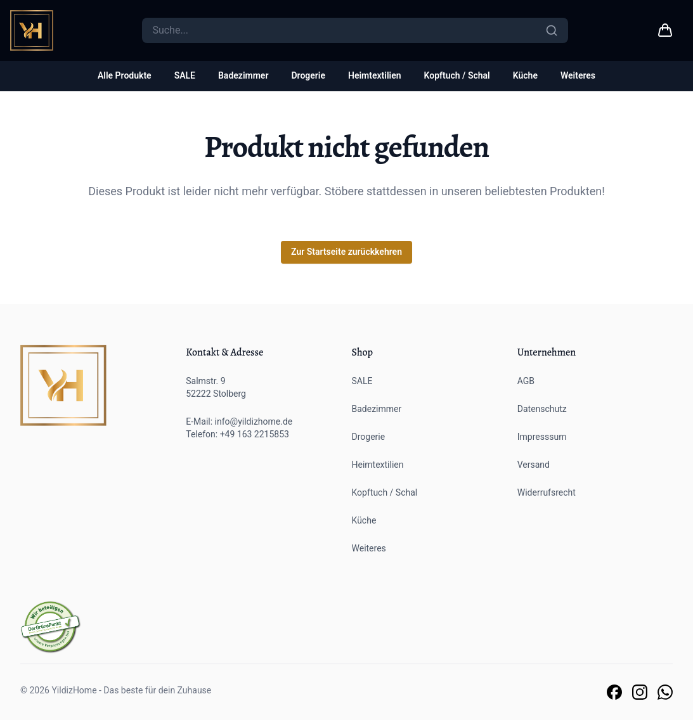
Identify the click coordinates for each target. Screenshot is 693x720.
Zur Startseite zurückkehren (346, 252)
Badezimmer (243, 75)
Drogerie (308, 75)
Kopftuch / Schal (457, 75)
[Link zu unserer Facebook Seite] (614, 692)
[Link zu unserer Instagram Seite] (639, 692)
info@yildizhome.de (254, 421)
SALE (184, 75)
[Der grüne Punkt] (50, 627)
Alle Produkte (125, 75)
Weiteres (577, 75)
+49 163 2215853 (254, 434)
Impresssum (542, 437)
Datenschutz (542, 409)
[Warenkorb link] (665, 30)
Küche (525, 75)
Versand (533, 465)
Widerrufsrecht (546, 492)
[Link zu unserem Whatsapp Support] (665, 692)
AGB (525, 381)
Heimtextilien (374, 75)
